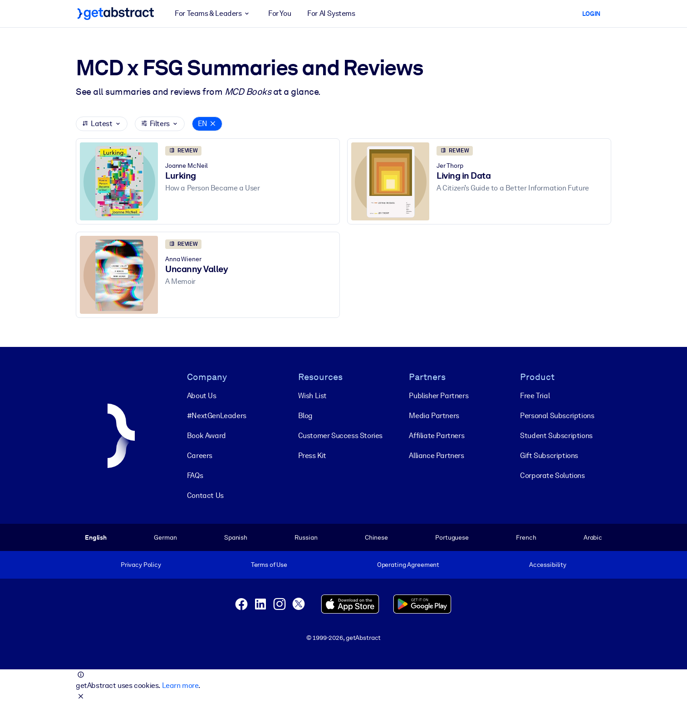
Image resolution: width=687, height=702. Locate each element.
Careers (199, 455)
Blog (305, 415)
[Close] (212, 123)
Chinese (376, 537)
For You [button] (279, 13)
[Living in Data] (390, 181)
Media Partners (434, 415)
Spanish (235, 537)
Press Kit (312, 455)
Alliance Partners (436, 455)
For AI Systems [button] (331, 13)
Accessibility (547, 564)
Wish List (312, 395)
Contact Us (205, 495)
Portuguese (452, 537)
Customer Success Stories (340, 435)
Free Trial (535, 395)
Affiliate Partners (436, 435)
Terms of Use (269, 564)
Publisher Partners (438, 395)
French (526, 537)
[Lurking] (119, 181)
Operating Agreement (408, 564)
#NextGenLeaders (216, 415)
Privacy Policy (141, 564)
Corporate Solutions (552, 475)
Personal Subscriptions (557, 415)
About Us (201, 395)
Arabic (593, 537)
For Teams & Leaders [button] (213, 13)
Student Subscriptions (556, 435)
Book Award (206, 435)
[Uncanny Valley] (119, 275)
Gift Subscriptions (549, 455)
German (165, 537)
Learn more (180, 685)
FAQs (195, 475)
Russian (305, 537)
